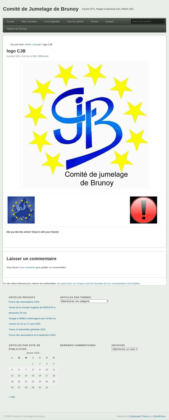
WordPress (159, 416)
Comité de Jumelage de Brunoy (41, 9)
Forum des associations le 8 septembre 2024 (32, 335)
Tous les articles (75, 21)
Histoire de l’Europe (16, 28)
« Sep (12, 396)
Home (28, 44)
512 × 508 (37, 56)
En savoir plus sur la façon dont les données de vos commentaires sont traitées (98, 283)
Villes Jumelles (29, 21)
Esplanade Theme (139, 416)
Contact (109, 21)
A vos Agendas (52, 21)
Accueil (10, 21)
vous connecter (27, 267)
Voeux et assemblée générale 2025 (27, 329)
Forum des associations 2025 (24, 301)
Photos (94, 21)
